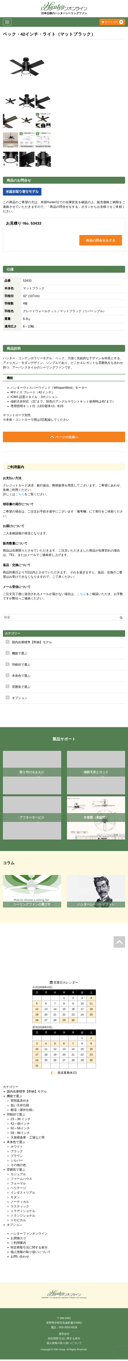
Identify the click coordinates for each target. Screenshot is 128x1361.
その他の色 (18, 1166)
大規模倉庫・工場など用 (27, 1139)
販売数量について (15, 545)
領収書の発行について (18, 505)
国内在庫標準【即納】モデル (32, 643)
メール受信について (17, 588)
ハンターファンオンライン (29, 1235)
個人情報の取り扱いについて (31, 1253)
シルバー (17, 1162)
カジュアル (18, 1175)
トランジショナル (23, 1217)
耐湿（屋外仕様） (23, 1111)
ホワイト (17, 1148)
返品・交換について (17, 566)
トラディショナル (23, 1212)
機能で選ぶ (14, 1097)
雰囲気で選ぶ (16, 1171)
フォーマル (18, 1185)
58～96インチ (20, 1134)
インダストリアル (23, 1194)
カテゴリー (12, 635)
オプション (19, 699)
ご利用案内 (18, 1244)
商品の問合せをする (100, 240)
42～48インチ (20, 1125)
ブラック (17, 1152)
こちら (19, 495)
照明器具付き (20, 1102)
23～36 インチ (21, 1120)
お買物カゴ (18, 1239)
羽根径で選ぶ (16, 1116)
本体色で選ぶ (16, 1143)
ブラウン (17, 1157)
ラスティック (20, 1208)
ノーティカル (20, 1203)
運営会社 (64, 1335)
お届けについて (13, 527)
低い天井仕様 (20, 1106)
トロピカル (18, 1221)
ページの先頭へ (64, 438)
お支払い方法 (12, 479)
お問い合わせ (20, 1258)
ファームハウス (21, 1180)
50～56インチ (20, 1129)
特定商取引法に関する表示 (29, 1249)
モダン (15, 1198)
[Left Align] (121, 619)
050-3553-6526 (68, 1328)
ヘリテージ (18, 1189)
